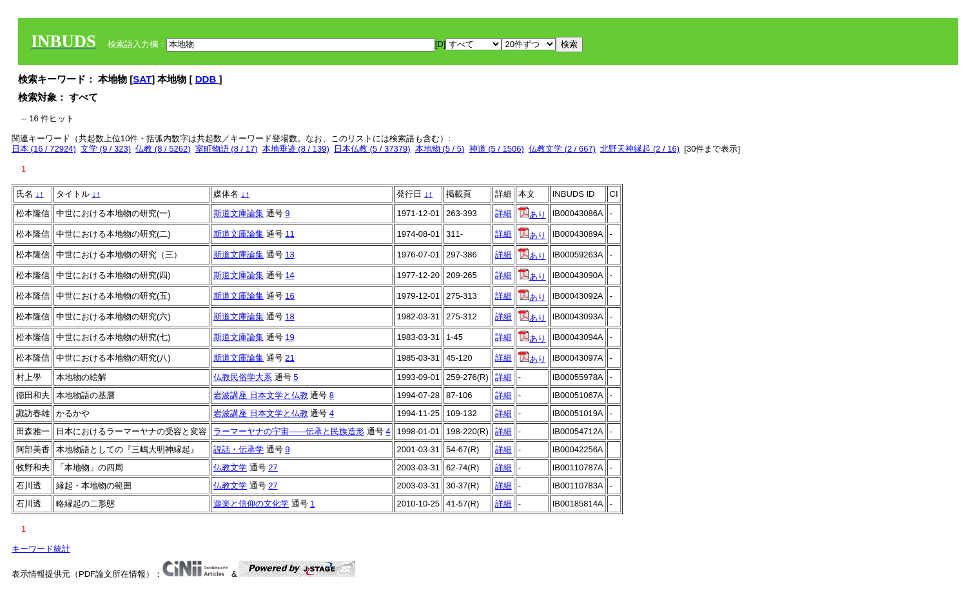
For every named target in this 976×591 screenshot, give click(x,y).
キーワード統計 (41, 549)
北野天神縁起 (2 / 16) (639, 149)
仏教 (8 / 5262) (162, 149)
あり (532, 214)
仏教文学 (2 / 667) (562, 149)
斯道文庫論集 (238, 213)
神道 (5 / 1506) (496, 149)
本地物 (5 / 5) (440, 149)
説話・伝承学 (238, 449)
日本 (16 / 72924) (44, 149)
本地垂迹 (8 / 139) (295, 149)
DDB (207, 79)
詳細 (503, 213)
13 (289, 254)
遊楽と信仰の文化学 (251, 503)
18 (289, 316)
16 (289, 296)
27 (272, 467)
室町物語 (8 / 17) (226, 149)
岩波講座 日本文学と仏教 (260, 395)
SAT (142, 79)
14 (289, 275)
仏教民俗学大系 (242, 377)
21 (289, 358)
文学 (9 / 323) (106, 149)
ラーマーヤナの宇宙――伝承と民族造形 (288, 431)
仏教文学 (230, 467)
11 (289, 234)
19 (289, 337)
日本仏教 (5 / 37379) (372, 149)
